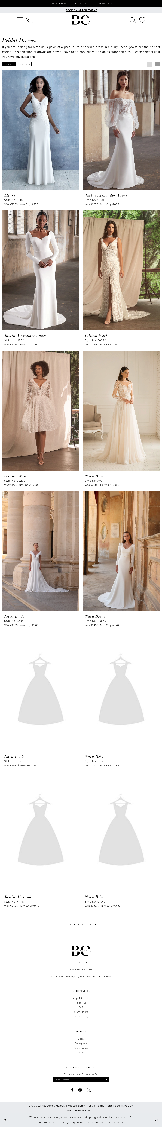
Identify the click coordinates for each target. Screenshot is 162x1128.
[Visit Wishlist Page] (142, 21)
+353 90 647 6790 (81, 970)
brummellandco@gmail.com (47, 1106)
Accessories (81, 1048)
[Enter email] (81, 1081)
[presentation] (40, 130)
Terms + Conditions (100, 1106)
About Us (81, 1003)
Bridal (81, 1039)
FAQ (81, 1007)
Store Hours (81, 1012)
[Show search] (132, 21)
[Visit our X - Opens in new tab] (89, 1091)
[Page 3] (78, 925)
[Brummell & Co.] (81, 20)
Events (81, 1053)
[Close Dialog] (5, 1121)
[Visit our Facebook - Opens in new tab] (72, 1091)
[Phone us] (29, 21)
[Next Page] (97, 925)
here (122, 1123)
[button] (20, 21)
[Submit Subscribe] (109, 1081)
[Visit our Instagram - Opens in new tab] (80, 1091)
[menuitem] (20, 21)
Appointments (81, 998)
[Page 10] (91, 925)
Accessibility (81, 1017)
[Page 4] (82, 925)
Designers (81, 1043)
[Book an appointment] (81, 10)
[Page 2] (74, 925)
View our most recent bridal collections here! (81, 4)
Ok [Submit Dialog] (156, 1121)
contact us (150, 52)
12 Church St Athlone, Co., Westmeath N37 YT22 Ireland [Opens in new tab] (81, 977)
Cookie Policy (124, 1106)
